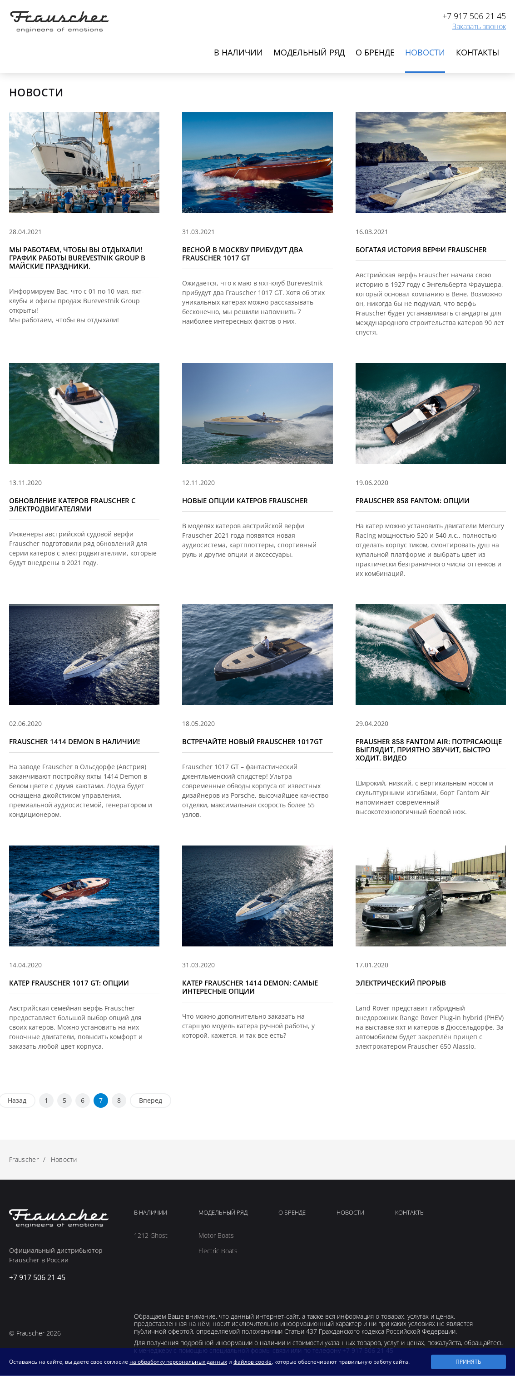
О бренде (373, 52)
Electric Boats (218, 1252)
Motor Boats (216, 1236)
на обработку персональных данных (178, 1362)
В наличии (235, 52)
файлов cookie (252, 1362)
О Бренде (292, 1213)
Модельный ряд (307, 52)
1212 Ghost (151, 1236)
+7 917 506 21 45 (474, 16)
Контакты (477, 52)
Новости (425, 52)
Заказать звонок (479, 26)
